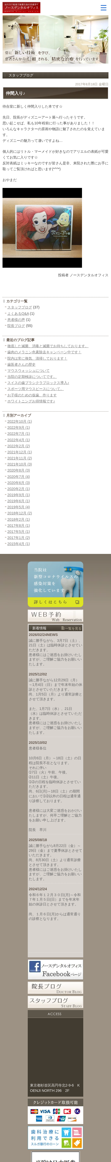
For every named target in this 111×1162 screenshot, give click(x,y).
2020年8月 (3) (18, 470)
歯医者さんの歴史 (21, 364)
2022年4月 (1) (18, 440)
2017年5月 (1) (18, 532)
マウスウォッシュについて (28, 371)
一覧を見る (73, 628)
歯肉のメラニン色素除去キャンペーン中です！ (44, 352)
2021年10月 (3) (19, 464)
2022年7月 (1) (18, 434)
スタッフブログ (19, 307)
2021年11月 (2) (19, 458)
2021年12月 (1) (19, 452)
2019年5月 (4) (18, 507)
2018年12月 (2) (19, 513)
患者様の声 (16, 320)
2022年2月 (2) (18, 446)
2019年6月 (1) (18, 501)
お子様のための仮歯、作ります (32, 395)
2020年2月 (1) (18, 489)
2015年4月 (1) (18, 544)
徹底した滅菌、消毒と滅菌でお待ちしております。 (48, 346)
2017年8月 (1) (18, 526)
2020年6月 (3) (18, 483)
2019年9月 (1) (18, 495)
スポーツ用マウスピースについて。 (35, 389)
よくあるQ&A (18, 314)
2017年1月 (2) (18, 538)
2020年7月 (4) (18, 477)
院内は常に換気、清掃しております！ (37, 358)
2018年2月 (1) (18, 519)
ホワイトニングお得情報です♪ (31, 401)
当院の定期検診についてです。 (32, 377)
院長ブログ (16, 326)
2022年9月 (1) (18, 427)
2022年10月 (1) (19, 421)
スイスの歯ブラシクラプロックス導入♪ (38, 383)
